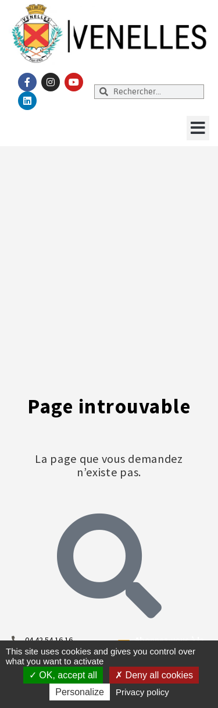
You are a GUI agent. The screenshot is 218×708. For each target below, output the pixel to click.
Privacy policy (142, 692)
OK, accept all (63, 675)
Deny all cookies (154, 675)
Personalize (79, 692)
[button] (198, 128)
